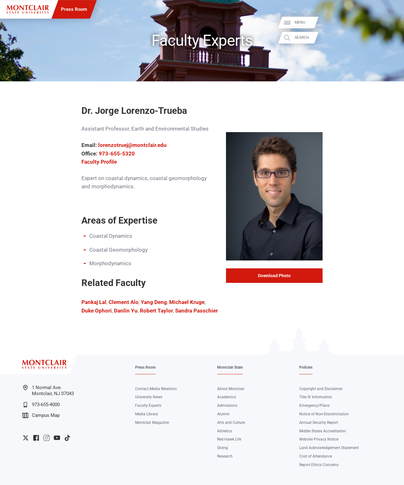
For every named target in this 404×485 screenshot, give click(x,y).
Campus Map (41, 415)
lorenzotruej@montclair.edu (132, 145)
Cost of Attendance (315, 456)
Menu (390, 22)
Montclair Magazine (152, 422)
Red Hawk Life (229, 439)
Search (392, 38)
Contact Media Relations (156, 389)
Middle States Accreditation (322, 431)
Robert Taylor (156, 311)
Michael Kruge (187, 302)
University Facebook (36, 438)
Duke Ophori (96, 311)
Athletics (224, 431)
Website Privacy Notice (318, 439)
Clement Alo (123, 302)
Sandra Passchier (196, 311)
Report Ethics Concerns (319, 465)
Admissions (227, 405)
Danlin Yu (126, 311)
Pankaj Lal (93, 302)
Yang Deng (154, 302)
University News (148, 397)
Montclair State (230, 367)
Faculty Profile (99, 162)
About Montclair (231, 389)
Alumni (223, 414)
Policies (305, 367)
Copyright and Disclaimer (320, 389)
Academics (226, 397)
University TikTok (67, 438)
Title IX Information (315, 397)
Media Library (146, 414)
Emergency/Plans (314, 405)
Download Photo (274, 275)
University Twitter (25, 438)
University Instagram (46, 438)
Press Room (74, 9)
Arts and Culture (231, 422)
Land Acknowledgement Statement (329, 448)
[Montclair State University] (27, 9)
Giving (222, 448)
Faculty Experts (148, 405)
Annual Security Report (318, 422)
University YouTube (57, 438)
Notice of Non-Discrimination (324, 414)
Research (225, 456)
